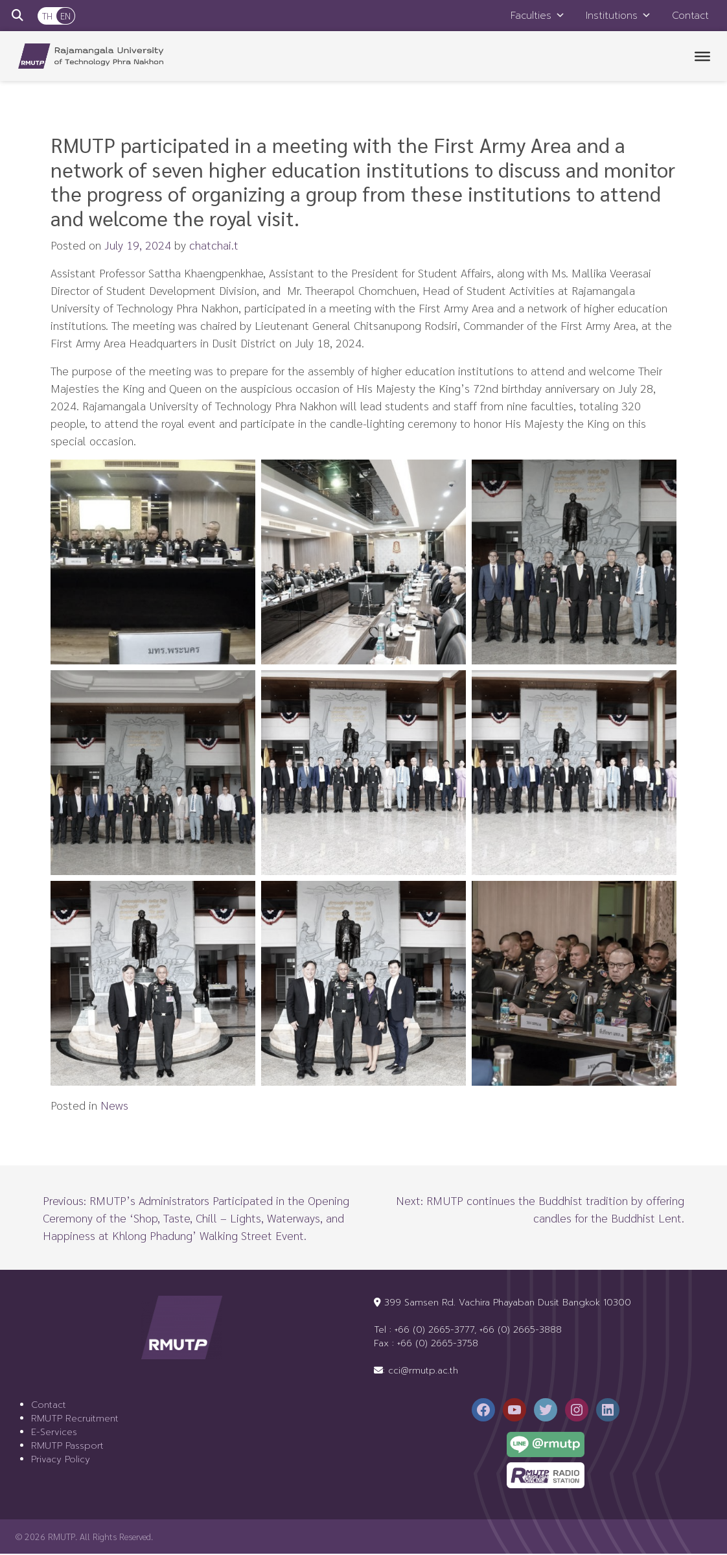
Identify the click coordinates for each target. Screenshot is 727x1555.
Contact (690, 15)
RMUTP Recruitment (75, 1420)
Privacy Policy (60, 1460)
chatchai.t (213, 246)
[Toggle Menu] (702, 57)
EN (65, 15)
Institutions (618, 15)
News (114, 1106)
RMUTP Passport (67, 1447)
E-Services (54, 1433)
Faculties (538, 15)
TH (47, 15)
